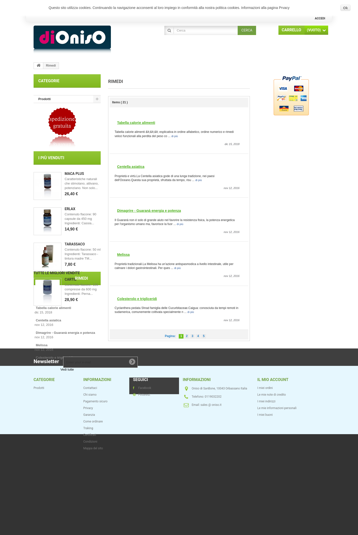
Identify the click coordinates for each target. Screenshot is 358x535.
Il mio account (272, 455)
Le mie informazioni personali (277, 484)
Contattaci (90, 464)
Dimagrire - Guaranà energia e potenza (149, 211)
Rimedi (68, 335)
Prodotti (44, 99)
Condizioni (90, 517)
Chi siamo (89, 470)
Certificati (89, 511)
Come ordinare (93, 497)
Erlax (70, 212)
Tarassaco (75, 247)
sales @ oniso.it (211, 481)
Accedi (320, 18)
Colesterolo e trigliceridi (137, 299)
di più (174, 136)
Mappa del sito (93, 524)
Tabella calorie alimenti (136, 123)
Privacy (88, 484)
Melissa (123, 255)
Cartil (70, 282)
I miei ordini (265, 464)
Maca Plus (74, 177)
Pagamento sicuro (95, 477)
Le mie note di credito (271, 470)
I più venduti (51, 160)
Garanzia (89, 491)
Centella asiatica (130, 167)
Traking (88, 504)
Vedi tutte (67, 407)
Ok (345, 8)
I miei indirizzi (266, 477)
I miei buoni (265, 491)
